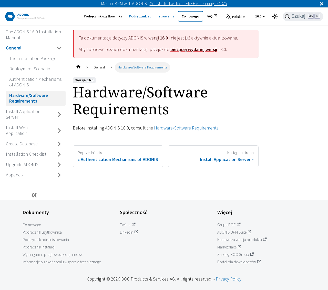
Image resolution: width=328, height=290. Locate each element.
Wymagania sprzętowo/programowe (53, 254)
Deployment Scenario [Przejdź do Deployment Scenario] (29, 69)
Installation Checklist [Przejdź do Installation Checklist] (26, 154)
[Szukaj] (303, 16)
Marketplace (229, 247)
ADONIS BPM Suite (234, 232)
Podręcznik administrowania (151, 16)
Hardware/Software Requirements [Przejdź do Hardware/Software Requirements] (28, 98)
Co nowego (190, 16)
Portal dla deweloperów (239, 261)
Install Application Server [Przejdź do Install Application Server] (23, 114)
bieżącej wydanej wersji (193, 49)
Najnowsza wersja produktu (242, 239)
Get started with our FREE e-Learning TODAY (188, 3)
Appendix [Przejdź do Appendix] (14, 175)
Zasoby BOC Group (235, 254)
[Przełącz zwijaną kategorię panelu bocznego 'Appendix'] (59, 175)
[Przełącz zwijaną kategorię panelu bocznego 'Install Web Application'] (59, 130)
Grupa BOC (229, 224)
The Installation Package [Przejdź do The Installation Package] (32, 58)
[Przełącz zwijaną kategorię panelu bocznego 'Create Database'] (59, 143)
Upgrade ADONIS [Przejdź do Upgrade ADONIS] (22, 164)
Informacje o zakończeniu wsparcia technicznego (62, 261)
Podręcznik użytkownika (103, 16)
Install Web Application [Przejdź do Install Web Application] (17, 130)
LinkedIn (129, 232)
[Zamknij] (321, 3)
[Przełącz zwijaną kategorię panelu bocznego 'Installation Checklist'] (59, 154)
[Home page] (78, 67)
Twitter (128, 224)
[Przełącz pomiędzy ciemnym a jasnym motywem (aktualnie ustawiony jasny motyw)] (274, 16)
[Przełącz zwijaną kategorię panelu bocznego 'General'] (59, 48)
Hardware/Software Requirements (186, 128)
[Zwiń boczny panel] (34, 195)
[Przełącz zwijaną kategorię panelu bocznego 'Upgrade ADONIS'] (59, 164)
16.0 (258, 16)
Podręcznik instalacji (39, 247)
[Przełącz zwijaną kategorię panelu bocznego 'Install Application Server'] (59, 114)
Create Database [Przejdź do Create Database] (22, 144)
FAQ (212, 16)
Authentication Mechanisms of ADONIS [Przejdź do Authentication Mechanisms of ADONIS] (35, 82)
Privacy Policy (228, 279)
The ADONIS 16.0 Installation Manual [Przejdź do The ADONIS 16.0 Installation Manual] (33, 35)
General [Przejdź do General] (14, 48)
